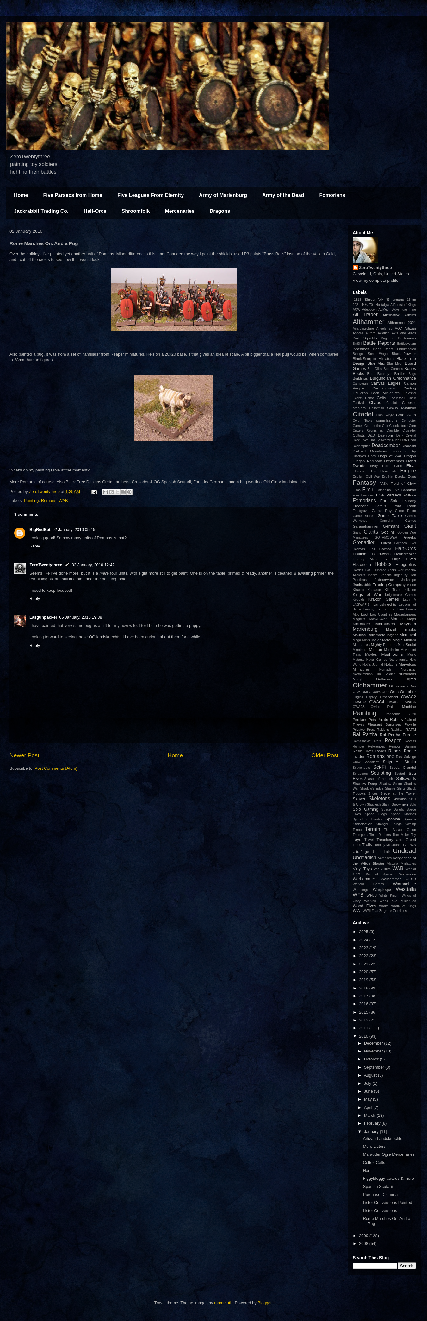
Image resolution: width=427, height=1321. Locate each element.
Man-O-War (378, 619)
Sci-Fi (379, 767)
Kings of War (367, 594)
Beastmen (361, 349)
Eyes (412, 476)
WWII (367, 911)
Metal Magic (392, 640)
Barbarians (407, 338)
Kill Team (393, 589)
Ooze (377, 692)
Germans (391, 526)
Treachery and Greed (396, 839)
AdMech (384, 309)
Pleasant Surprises (384, 724)
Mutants (358, 659)
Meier (376, 640)
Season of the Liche (379, 779)
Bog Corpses (393, 368)
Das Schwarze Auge (384, 440)
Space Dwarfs (392, 809)
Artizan (410, 328)
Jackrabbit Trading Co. (41, 211)
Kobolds (359, 599)
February (373, 1123)
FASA (384, 483)
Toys (357, 839)
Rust (399, 757)
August (371, 1075)
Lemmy (368, 609)
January (372, 1131)
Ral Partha (365, 734)
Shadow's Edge (371, 788)
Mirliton (375, 649)
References (376, 746)
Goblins (388, 532)
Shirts (401, 788)
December (374, 1043)
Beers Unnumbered (400, 349)
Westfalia (406, 889)
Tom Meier (401, 835)
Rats (377, 741)
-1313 (357, 299)
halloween (381, 554)
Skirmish (400, 799)
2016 (364, 1004)
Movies (371, 654)
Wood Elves (364, 905)
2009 (364, 1235)
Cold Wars (406, 415)
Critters (358, 430)
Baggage (387, 338)
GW (413, 543)
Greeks (410, 537)
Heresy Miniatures (370, 559)
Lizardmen (396, 609)
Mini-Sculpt (407, 644)
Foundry (409, 501)
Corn (412, 425)
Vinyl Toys (362, 868)
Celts (381, 397)
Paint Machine (401, 707)
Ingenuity (400, 575)
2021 (356, 305)
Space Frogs (376, 814)
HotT (368, 570)
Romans (48, 500)
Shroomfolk (136, 211)
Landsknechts (384, 604)
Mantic (397, 618)
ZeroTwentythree (45, 564)
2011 (364, 1028)
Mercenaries (179, 211)
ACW (356, 309)
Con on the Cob (376, 425)
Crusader (409, 430)
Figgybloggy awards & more (388, 1178)
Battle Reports (379, 343)
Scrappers (360, 773)
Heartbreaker (405, 554)
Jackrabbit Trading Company (379, 584)
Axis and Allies (404, 333)
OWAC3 (359, 702)
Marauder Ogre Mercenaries (388, 1154)
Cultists (359, 435)
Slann (386, 804)
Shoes (372, 793)
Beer (377, 349)
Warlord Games (368, 884)
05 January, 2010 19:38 (80, 617)
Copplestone (398, 425)
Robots (394, 751)
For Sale (389, 500)
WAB (63, 500)
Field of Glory (403, 483)
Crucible (393, 430)
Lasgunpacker (43, 617)
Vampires (385, 858)
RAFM (410, 729)
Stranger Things (388, 824)
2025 (364, 931)
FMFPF (410, 495)
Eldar (411, 465)
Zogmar (385, 910)
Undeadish (364, 857)
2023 (364, 947)
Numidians (407, 674)
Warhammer (364, 878)
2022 (364, 955)
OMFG (366, 692)
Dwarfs (359, 465)
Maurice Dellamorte (369, 635)
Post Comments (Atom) (56, 768)
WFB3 (372, 895)
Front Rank (404, 506)
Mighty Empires (384, 644)
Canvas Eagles (385, 383)
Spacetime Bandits (367, 819)
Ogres (410, 679)
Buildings (360, 378)
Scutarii (399, 773)
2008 (364, 1243)
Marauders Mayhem (395, 624)
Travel (368, 840)
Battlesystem (406, 343)
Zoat (375, 911)
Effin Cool (392, 466)
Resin (357, 751)
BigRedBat (39, 529)
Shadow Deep (365, 783)
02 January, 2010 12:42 (93, 564)
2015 (364, 1012)
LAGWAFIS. (361, 604)
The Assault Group (400, 829)
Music (411, 654)
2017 (364, 996)
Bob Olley (375, 368)
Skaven (359, 798)
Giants (371, 531)
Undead (404, 850)
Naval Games (376, 659)
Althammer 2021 (401, 322)
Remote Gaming (402, 746)
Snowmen (400, 804)
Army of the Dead (283, 195)
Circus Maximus (401, 408)
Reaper (393, 740)
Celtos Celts (374, 1162)
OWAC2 (408, 696)
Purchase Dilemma (380, 1194)
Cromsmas (375, 430)
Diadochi (409, 446)
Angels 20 (384, 328)
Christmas (376, 408)
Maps (411, 619)
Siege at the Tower (398, 793)
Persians (360, 719)
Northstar (408, 669)
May (368, 1099)
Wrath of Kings (403, 906)
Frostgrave (360, 511)
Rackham (397, 729)
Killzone (410, 589)
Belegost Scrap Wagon (371, 354)
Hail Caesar (380, 549)
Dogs (372, 456)
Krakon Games (383, 599)
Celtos (369, 398)
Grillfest (384, 543)
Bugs (412, 374)
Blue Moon (395, 363)
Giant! (357, 532)
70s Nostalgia (379, 305)
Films (357, 490)
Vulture (386, 869)
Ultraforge (361, 852)
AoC (398, 328)
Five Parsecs (388, 495)
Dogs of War (389, 456)
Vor (376, 869)
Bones (410, 368)
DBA (403, 440)
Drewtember (394, 461)
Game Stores (363, 516)
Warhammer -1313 (398, 879)
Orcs (394, 691)
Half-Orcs (95, 211)
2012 (364, 1020)
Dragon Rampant (367, 461)
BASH (357, 343)
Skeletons (379, 798)
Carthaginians (383, 388)
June (369, 1091)
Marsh (391, 629)
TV (405, 845)
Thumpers (360, 835)
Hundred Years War (388, 570)
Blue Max (376, 363)
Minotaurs (360, 650)
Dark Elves (360, 440)
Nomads (385, 669)
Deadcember (386, 445)
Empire (408, 470)
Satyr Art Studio (399, 761)
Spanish (392, 819)
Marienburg (365, 629)
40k (364, 304)
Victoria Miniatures (401, 863)
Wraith (383, 906)
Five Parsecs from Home (72, 195)
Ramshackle (362, 741)
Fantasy (364, 482)
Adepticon (369, 309)
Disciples (359, 456)
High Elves (404, 559)
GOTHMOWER (386, 537)
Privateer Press (364, 729)
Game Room (405, 511)
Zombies (400, 910)
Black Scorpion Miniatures (374, 359)
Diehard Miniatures (370, 451)
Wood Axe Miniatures (398, 901)
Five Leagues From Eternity (150, 195)
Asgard (358, 333)
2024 (364, 940)
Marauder (361, 624)
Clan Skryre (385, 415)
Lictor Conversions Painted (387, 1202)
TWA (412, 845)
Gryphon (400, 543)
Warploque (382, 889)
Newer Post (24, 755)
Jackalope (408, 580)
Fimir (367, 489)
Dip (413, 451)
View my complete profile (375, 280)
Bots (370, 373)
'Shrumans (395, 299)
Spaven (409, 819)
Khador (359, 589)
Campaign (360, 383)
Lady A (409, 599)
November (374, 1051)
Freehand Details (369, 506)
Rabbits (383, 729)
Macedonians (405, 614)
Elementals (388, 471)
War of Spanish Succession (390, 874)
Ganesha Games (398, 520)
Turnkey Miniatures (387, 845)
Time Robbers (380, 835)
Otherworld (389, 697)
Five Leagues (363, 495)
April (369, 1107)
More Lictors (374, 1146)
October (372, 1059)
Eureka (400, 476)
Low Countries (381, 614)
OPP (385, 692)
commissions (387, 420)
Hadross (359, 549)
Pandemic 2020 (401, 714)
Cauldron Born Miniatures (376, 393)
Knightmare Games (400, 595)
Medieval (407, 634)
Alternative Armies (399, 315)
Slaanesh (374, 804)
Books (358, 373)
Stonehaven (362, 824)
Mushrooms (392, 654)
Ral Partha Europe (398, 734)
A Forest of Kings (403, 305)
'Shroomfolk (373, 299)
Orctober (408, 691)
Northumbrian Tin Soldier (374, 674)
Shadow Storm (390, 784)
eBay (374, 466)
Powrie (410, 724)
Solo (412, 804)
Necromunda (398, 659)
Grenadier (363, 542)
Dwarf (411, 461)
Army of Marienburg (223, 195)
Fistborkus (383, 490)
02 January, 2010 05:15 (73, 529)
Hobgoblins (405, 564)
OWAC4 (376, 701)
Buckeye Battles (391, 373)
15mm (411, 299)
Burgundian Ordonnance (393, 378)
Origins (358, 697)
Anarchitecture (363, 328)
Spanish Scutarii (378, 1186)
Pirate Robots (390, 719)
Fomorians (332, 195)
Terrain (372, 829)
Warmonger (361, 890)
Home (21, 195)
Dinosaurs (398, 451)
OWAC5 (393, 702)
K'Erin (411, 585)
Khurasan (374, 589)
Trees (357, 845)
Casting (409, 388)
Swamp (410, 824)
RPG (390, 757)
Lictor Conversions (380, 1210)
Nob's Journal (372, 664)
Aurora (370, 333)
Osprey (371, 697)
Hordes (358, 570)
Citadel (363, 414)
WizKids (370, 901)
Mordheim (391, 650)
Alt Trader (365, 314)
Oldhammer (370, 685)
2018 (364, 988)
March (370, 1115)
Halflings (360, 554)
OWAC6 (409, 702)
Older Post (324, 755)
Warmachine (404, 884)
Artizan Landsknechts (382, 1138)
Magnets (359, 619)
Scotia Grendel (402, 767)
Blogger (264, 1302)
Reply (34, 546)
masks (410, 629)
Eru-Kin (387, 476)
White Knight (389, 895)
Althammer (369, 321)
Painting (31, 500)
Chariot (391, 403)
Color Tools (362, 420)
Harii (367, 1170)
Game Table (390, 515)
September (374, 1067)
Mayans (392, 635)
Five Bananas (404, 490)
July (368, 1083)
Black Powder (404, 353)
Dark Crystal (406, 435)
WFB (358, 895)
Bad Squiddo (365, 338)
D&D (371, 435)
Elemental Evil (364, 471)
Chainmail (397, 398)
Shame (390, 788)
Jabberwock (384, 580)
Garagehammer (366, 526)
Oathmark (384, 679)
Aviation (383, 333)
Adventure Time (404, 309)
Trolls (367, 844)
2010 (364, 1036)
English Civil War (366, 476)
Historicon (362, 564)
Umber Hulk (381, 852)
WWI (357, 910)
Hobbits (383, 564)
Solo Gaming (365, 809)
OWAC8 (359, 707)
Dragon (410, 456)
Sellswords (406, 778)
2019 (364, 979)
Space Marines (403, 814)
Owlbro (376, 707)
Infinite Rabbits (379, 575)
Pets (372, 719)
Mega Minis (361, 640)
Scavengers (361, 767)
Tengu (357, 829)
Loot (364, 614)
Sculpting (381, 773)
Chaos (375, 402)
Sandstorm (372, 762)
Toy (413, 835)
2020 (364, 972)
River (368, 751)
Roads (380, 751)
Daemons (386, 435)
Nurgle (358, 679)
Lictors (381, 609)
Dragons (220, 211)
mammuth (223, 1302)
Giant (410, 525)
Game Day (382, 511)
